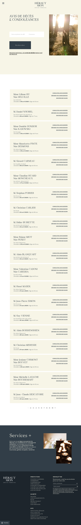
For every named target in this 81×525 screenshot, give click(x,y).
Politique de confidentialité (36, 513)
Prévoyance (34, 484)
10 (52, 408)
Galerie (33, 496)
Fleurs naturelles (37, 487)
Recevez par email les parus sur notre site (25, 53)
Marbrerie (34, 481)
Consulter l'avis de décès (60, 93)
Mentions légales (37, 511)
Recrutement (35, 501)
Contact (33, 503)
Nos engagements (37, 498)
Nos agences (35, 504)
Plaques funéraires (38, 485)
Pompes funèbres (37, 479)
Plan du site (35, 515)
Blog (32, 500)
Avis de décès (35, 490)
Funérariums (35, 482)
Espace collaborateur (39, 517)
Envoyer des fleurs (62, 98)
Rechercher (20, 45)
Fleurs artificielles (38, 489)
